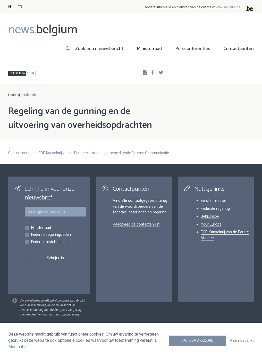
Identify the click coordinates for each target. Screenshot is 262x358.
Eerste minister (213, 200)
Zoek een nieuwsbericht (99, 49)
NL (10, 7)
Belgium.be (210, 216)
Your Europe (211, 224)
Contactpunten (238, 49)
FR (20, 7)
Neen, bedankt (242, 340)
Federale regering (215, 208)
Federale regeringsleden (51, 235)
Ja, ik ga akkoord (198, 340)
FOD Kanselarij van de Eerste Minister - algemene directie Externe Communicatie (104, 153)
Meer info (17, 346)
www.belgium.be (228, 7)
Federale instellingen (48, 242)
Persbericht (29, 95)
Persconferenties (192, 49)
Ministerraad (149, 49)
